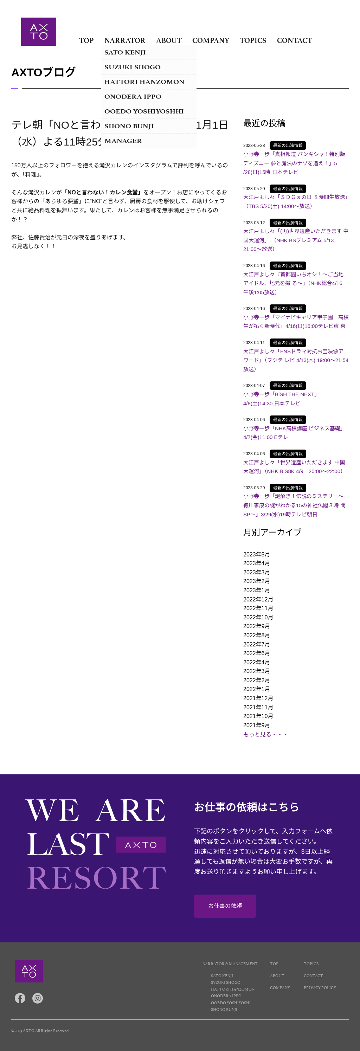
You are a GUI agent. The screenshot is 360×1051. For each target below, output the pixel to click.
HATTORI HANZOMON (233, 989)
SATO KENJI (222, 975)
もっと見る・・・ (265, 734)
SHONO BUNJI (224, 1009)
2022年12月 (258, 599)
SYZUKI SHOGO (225, 982)
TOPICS (253, 40)
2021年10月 (258, 716)
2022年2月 (256, 680)
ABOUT (169, 40)
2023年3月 (256, 572)
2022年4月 (256, 662)
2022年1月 (256, 689)
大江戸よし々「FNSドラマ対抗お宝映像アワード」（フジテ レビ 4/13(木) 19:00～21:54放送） (295, 360)
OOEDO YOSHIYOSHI (231, 1002)
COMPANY (210, 40)
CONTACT (294, 40)
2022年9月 (256, 626)
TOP (86, 40)
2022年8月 (256, 635)
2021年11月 (258, 707)
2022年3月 (256, 671)
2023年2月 (256, 581)
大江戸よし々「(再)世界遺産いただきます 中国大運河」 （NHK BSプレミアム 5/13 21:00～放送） (295, 240)
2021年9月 (256, 725)
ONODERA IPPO (226, 995)
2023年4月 (256, 563)
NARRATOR (125, 40)
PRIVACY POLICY (320, 987)
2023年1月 (256, 590)
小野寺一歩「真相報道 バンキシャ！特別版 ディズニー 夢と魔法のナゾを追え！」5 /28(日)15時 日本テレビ (294, 163)
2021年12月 (258, 698)
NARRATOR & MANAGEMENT (230, 963)
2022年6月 (256, 653)
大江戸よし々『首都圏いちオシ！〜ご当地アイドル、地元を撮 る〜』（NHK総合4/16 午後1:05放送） (293, 283)
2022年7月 (256, 644)
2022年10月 (258, 617)
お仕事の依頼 (225, 906)
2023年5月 (256, 554)
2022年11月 (258, 608)
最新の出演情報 (288, 145)
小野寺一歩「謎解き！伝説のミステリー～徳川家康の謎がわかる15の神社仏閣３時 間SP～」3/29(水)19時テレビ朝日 (294, 505)
